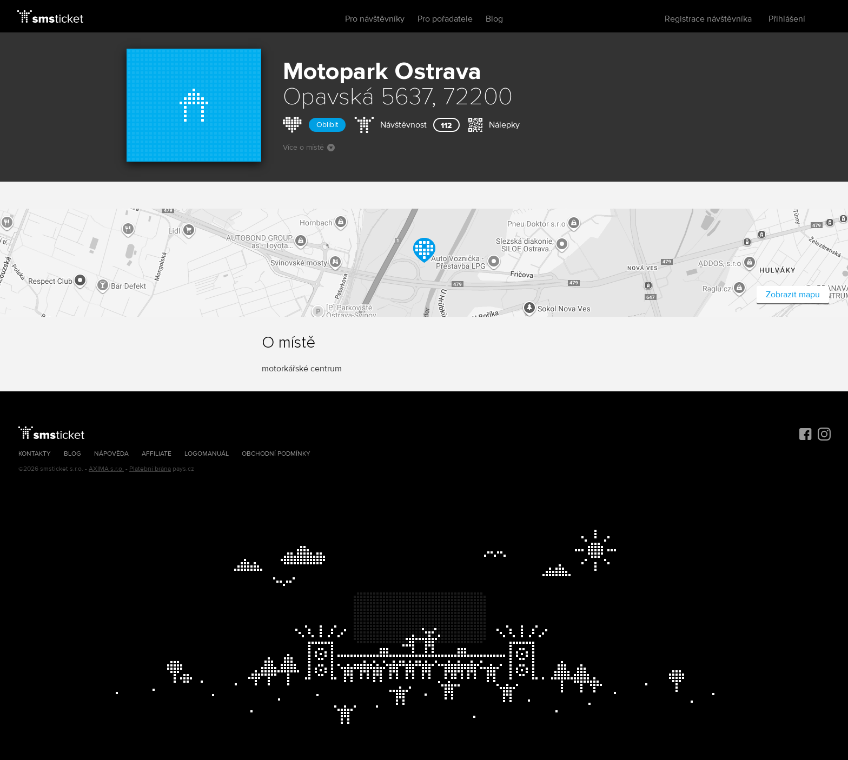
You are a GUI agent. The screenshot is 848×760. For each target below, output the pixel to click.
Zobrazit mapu (793, 294)
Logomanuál (206, 454)
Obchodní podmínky (276, 454)
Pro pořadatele (445, 19)
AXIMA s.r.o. (106, 469)
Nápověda (111, 454)
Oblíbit (327, 124)
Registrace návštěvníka (708, 19)
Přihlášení (787, 19)
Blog (494, 19)
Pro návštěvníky (375, 19)
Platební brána (150, 469)
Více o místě (309, 147)
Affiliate (156, 454)
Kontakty (34, 454)
